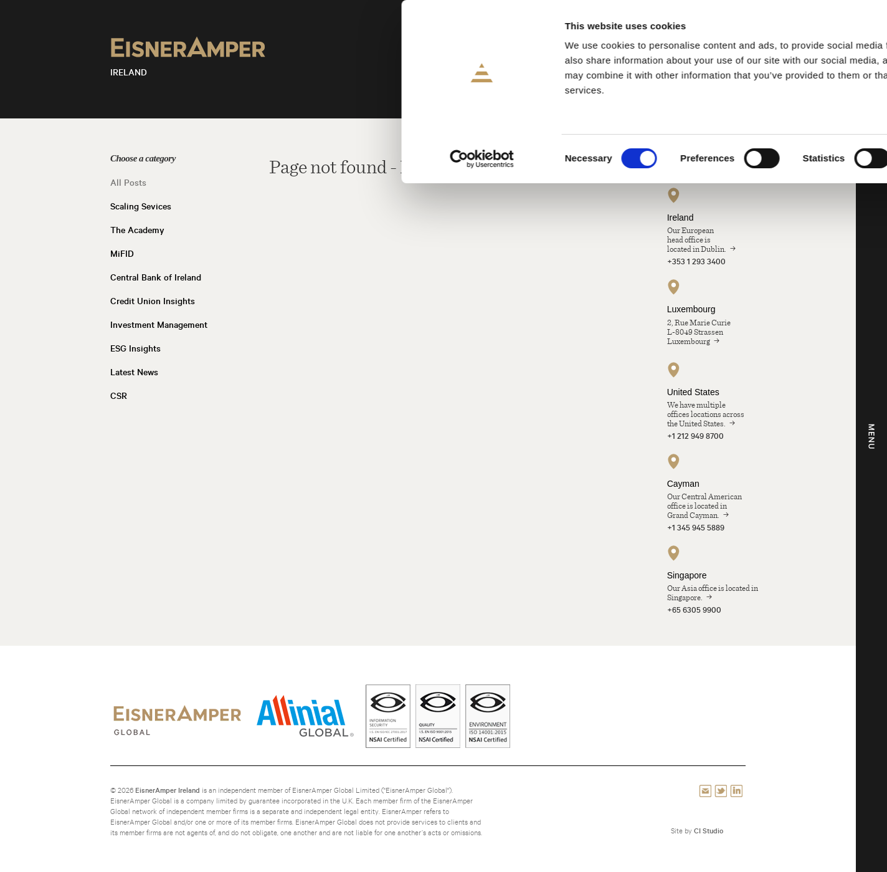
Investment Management (158, 324)
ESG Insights (135, 348)
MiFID (122, 253)
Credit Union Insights (152, 301)
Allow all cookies (783, 31)
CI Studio (708, 830)
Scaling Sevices (140, 206)
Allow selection (783, 67)
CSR (118, 395)
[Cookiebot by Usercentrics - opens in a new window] (80, 159)
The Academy (137, 230)
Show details (654, 158)
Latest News (134, 372)
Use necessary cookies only (782, 103)
